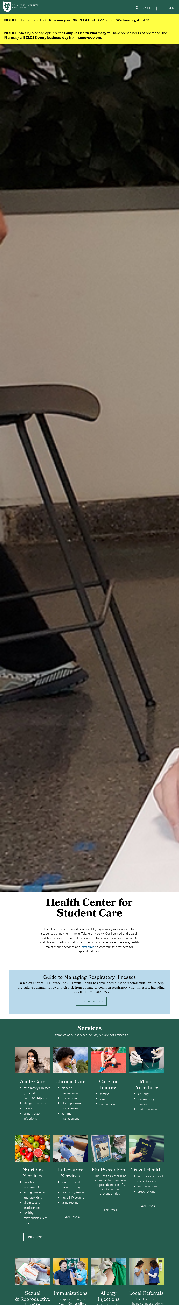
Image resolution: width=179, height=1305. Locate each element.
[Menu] (164, 8)
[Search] (143, 8)
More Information (91, 1001)
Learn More (34, 1237)
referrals (87, 946)
